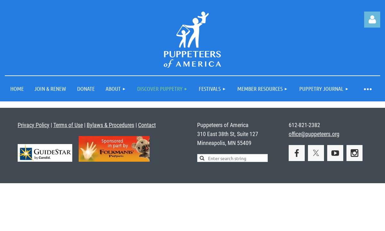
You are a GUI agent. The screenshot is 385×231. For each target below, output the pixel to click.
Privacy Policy (33, 125)
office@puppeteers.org (314, 134)
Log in (372, 20)
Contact (147, 125)
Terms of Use (68, 125)
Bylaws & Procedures (110, 125)
